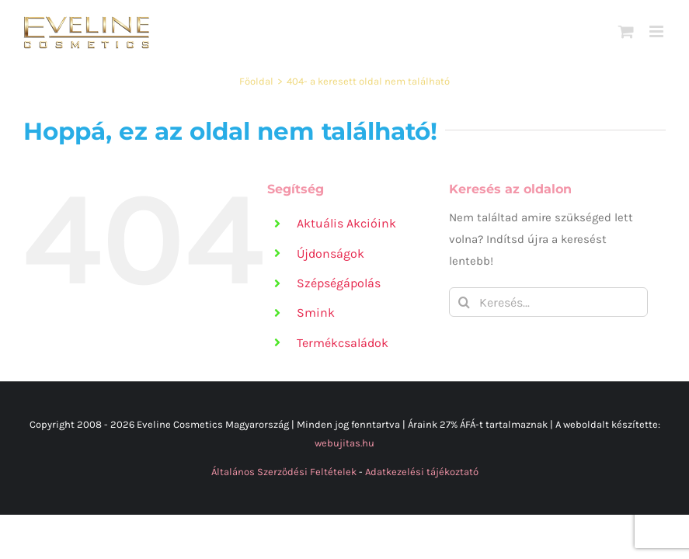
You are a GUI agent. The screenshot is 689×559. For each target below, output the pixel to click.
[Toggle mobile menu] (657, 31)
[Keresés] (463, 302)
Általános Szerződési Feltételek (284, 471)
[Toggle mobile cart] (626, 31)
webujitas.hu (344, 443)
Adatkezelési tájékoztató (421, 471)
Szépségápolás (339, 283)
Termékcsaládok (342, 342)
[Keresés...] (548, 302)
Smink (316, 312)
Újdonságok (330, 253)
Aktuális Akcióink (346, 223)
